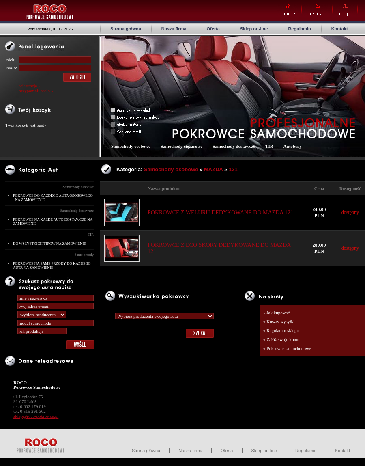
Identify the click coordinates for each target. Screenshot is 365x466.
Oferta (213, 28)
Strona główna (125, 28)
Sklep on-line (254, 28)
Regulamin (299, 28)
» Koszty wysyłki (278, 321)
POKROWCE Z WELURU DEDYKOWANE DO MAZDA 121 (220, 212)
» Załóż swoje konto (281, 339)
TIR (91, 235)
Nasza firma (174, 28)
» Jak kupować (276, 312)
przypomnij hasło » (36, 90)
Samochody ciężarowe (181, 146)
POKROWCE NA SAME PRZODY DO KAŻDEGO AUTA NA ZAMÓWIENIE (51, 265)
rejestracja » (29, 85)
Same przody (84, 254)
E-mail (317, 10)
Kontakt (339, 28)
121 (233, 169)
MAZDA (213, 169)
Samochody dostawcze (77, 211)
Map (345, 10)
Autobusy (292, 146)
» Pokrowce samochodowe (287, 348)
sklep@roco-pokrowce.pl (35, 416)
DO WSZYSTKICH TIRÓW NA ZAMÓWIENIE (49, 244)
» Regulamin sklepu (281, 330)
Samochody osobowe (78, 187)
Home (289, 10)
